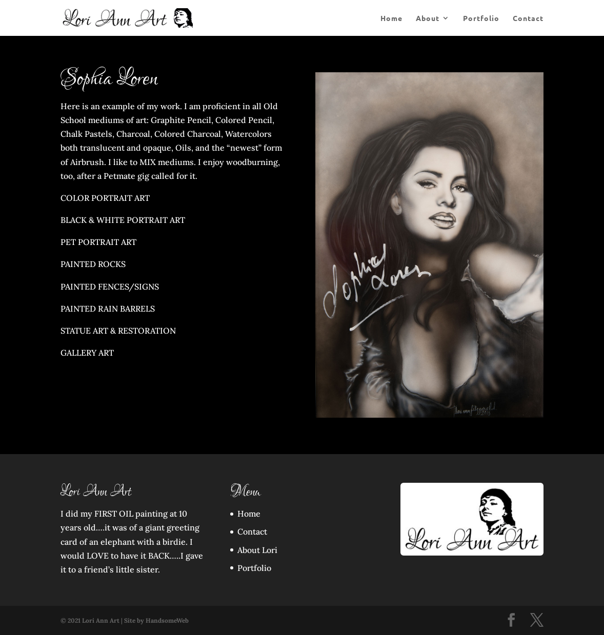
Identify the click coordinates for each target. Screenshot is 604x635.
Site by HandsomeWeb (156, 620)
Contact (528, 18)
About (427, 18)
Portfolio (481, 18)
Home (391, 18)
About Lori (257, 550)
